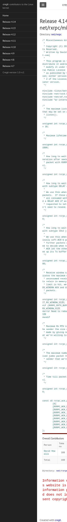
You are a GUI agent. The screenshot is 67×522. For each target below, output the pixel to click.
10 (46, 126)
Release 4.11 (9, 40)
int (56, 123)
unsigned (47, 123)
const (45, 400)
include (48, 90)
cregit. (58, 520)
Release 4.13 (9, 28)
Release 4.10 (9, 47)
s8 (51, 400)
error (47, 311)
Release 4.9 (8, 53)
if (45, 305)
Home (6, 15)
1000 (44, 147)
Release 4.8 (8, 59)
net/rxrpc (56, 34)
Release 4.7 (8, 66)
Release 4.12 (9, 34)
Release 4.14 (9, 21)
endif (47, 317)
